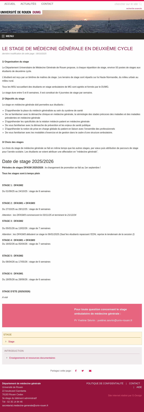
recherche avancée (134, 8)
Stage (11, 341)
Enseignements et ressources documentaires (32, 358)
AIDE (139, 387)
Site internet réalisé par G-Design (125, 395)
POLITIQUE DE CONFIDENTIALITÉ (104, 383)
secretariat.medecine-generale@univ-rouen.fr (25, 405)
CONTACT (134, 383)
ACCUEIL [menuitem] (9, 3)
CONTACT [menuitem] (47, 3)
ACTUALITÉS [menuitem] (28, 3)
